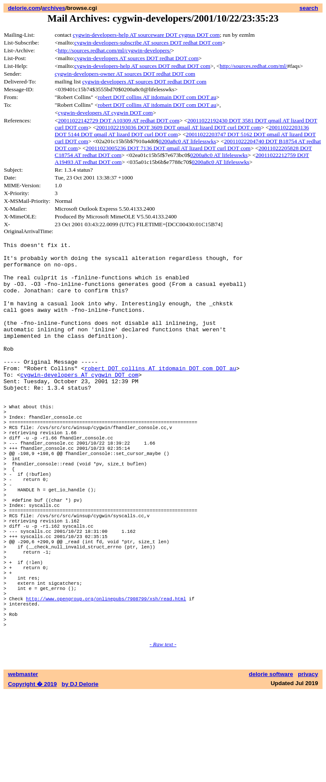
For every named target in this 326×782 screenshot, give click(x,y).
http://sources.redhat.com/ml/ (253, 66)
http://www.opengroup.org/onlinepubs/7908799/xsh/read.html (106, 680)
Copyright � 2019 (32, 773)
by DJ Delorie (80, 773)
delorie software (271, 763)
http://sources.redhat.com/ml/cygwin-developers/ (114, 50)
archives (53, 8)
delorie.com (24, 8)
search (309, 8)
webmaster (23, 763)
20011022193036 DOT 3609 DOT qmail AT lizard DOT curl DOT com (178, 127)
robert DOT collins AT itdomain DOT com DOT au (157, 97)
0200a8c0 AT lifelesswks (187, 141)
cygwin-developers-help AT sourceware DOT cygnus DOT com (146, 35)
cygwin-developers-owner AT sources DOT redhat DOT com (125, 74)
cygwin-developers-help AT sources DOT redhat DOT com (142, 66)
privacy (308, 763)
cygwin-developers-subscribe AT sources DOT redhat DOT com (148, 42)
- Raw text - (163, 734)
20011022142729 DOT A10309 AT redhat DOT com (118, 120)
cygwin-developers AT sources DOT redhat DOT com (136, 58)
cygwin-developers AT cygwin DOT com (105, 112)
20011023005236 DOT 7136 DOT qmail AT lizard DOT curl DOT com (168, 148)
